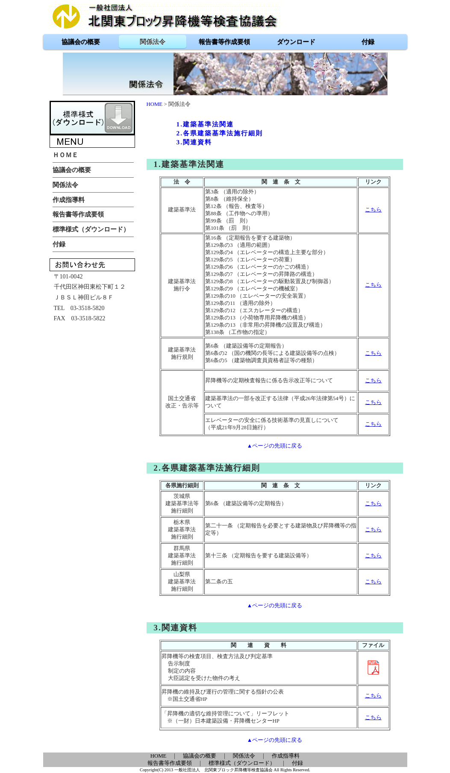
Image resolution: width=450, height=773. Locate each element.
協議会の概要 (199, 756)
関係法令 (244, 756)
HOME (155, 104)
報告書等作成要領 (169, 763)
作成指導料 (286, 756)
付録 (297, 763)
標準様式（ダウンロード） (242, 763)
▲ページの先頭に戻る (275, 446)
